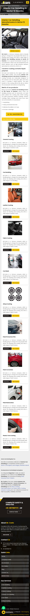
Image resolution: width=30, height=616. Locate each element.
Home (3, 556)
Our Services (5, 563)
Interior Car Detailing (8, 594)
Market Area (5, 576)
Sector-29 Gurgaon (6, 465)
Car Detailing (7, 172)
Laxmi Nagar (15, 465)
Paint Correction (8, 370)
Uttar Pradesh (10, 478)
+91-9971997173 (18, 2)
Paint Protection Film (9, 337)
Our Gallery (5, 566)
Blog (3, 569)
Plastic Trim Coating (9, 435)
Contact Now (14, 512)
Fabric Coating (7, 238)
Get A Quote (15, 51)
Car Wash (6, 271)
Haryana (3, 478)
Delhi (22, 476)
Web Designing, (25, 611)
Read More (7, 151)
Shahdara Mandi (24, 465)
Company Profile (6, 559)
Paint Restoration (8, 402)
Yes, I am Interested (15, 114)
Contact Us (5, 572)
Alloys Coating (7, 304)
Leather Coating (8, 205)
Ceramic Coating (8, 139)
